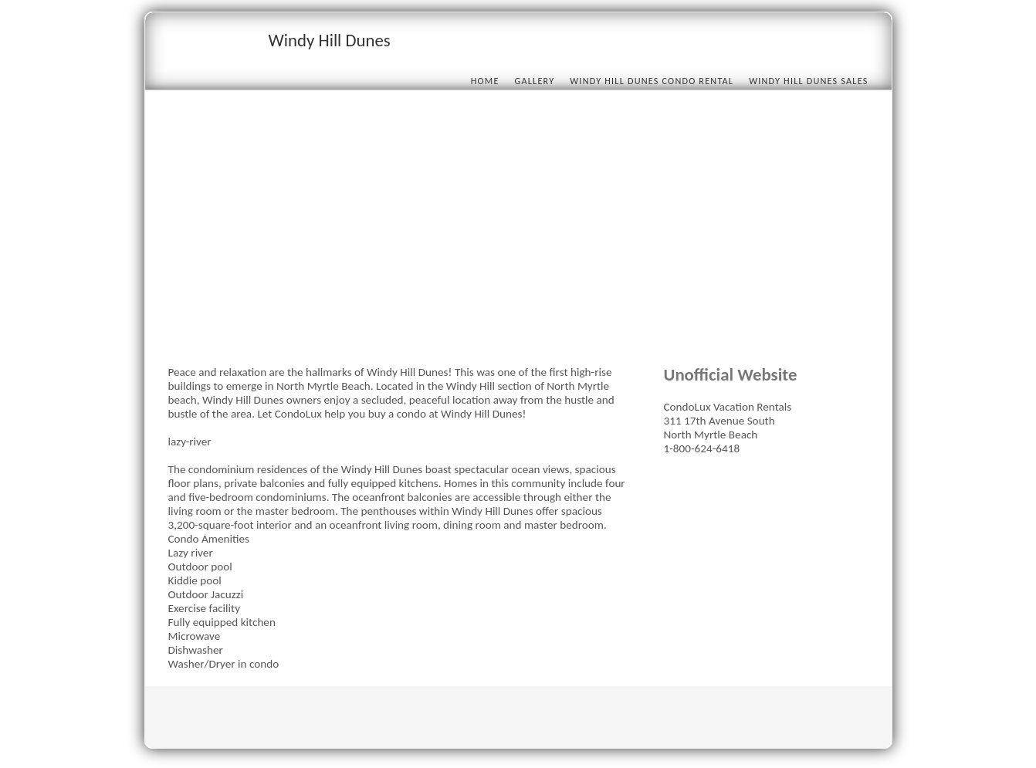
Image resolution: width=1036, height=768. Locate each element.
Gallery (535, 80)
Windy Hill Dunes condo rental (651, 80)
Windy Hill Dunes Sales (808, 80)
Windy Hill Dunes (330, 40)
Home (485, 80)
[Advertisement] (518, 233)
